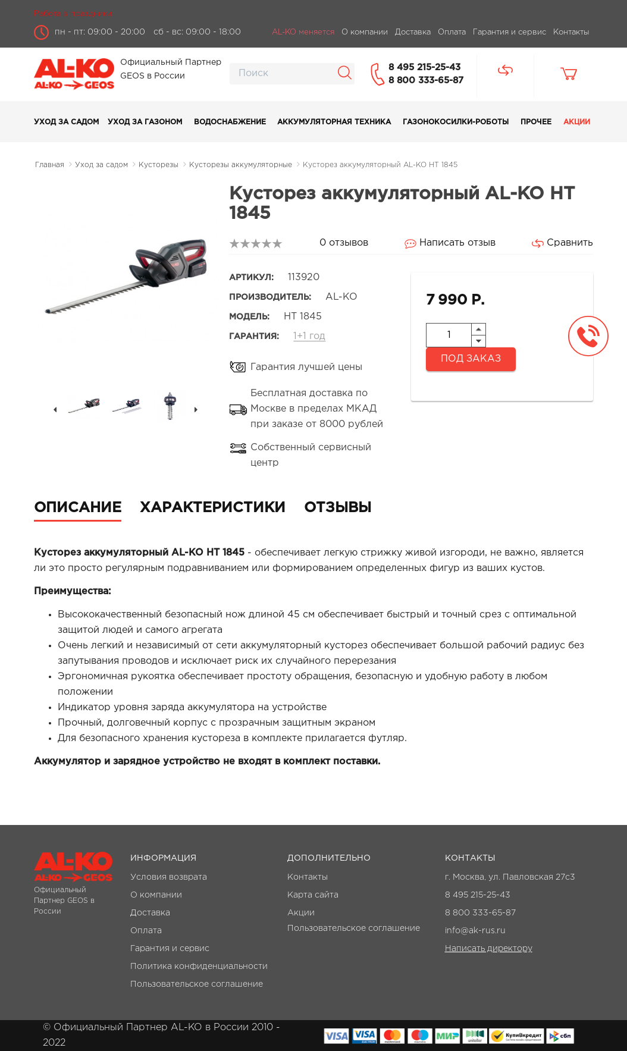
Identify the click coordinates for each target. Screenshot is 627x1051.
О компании (156, 895)
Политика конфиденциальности (199, 966)
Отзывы (337, 507)
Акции (576, 122)
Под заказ (471, 358)
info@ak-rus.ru (475, 930)
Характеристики (213, 507)
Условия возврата (168, 877)
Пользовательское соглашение (196, 984)
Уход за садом (66, 122)
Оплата (146, 930)
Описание (77, 507)
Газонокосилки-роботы (456, 122)
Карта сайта (312, 895)
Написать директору (488, 948)
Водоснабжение (230, 122)
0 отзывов (343, 243)
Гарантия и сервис (169, 948)
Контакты (307, 877)
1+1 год (309, 336)
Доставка (150, 913)
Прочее (536, 122)
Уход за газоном (145, 122)
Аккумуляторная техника (334, 122)
